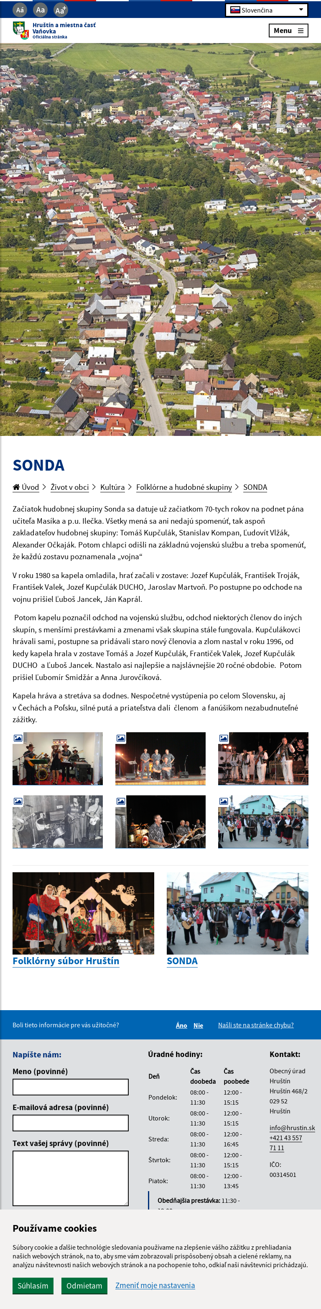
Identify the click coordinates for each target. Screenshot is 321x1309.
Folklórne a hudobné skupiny (184, 487)
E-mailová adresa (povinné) (61, 1107)
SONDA (255, 487)
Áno (183, 1025)
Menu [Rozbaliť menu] (288, 30)
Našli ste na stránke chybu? (256, 1025)
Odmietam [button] (84, 1286)
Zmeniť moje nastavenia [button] (155, 1285)
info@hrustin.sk (292, 1127)
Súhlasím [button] (33, 1286)
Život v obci (70, 487)
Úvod (26, 487)
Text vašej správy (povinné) (61, 1143)
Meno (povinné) (40, 1071)
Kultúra (112, 487)
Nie (200, 1025)
